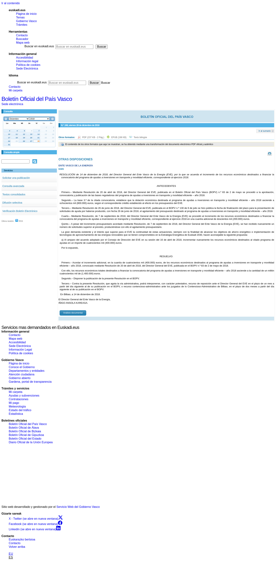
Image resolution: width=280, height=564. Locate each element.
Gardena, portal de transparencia (30, 381)
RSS (19, 221)
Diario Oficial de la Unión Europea (31, 442)
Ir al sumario (265, 131)
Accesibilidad (24, 57)
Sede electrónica (12, 104)
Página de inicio (26, 13)
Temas (20, 17)
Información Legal (20, 349)
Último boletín (7, 221)
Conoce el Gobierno (22, 367)
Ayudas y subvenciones (24, 395)
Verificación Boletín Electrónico (19, 211)
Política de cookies (28, 64)
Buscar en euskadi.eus (39, 46)
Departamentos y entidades (26, 370)
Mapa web (23, 42)
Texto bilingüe (140, 137)
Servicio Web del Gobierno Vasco (78, 506)
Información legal (27, 61)
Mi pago (14, 402)
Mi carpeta (15, 90)
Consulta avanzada (13, 186)
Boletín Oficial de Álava (24, 427)
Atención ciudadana (21, 374)
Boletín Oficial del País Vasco (36, 99)
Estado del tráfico (20, 410)
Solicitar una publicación (16, 177)
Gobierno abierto (19, 378)
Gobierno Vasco (26, 21)
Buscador (22, 38)
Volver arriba (17, 546)
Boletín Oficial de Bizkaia (25, 431)
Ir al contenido (10, 3)
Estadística (16, 413)
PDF (93, 137)
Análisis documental (73, 313)
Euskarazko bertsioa (22, 539)
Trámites (21, 24)
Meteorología (17, 406)
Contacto (22, 35)
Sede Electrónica (27, 68)
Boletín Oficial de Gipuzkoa (26, 434)
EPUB (118, 137)
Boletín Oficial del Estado (25, 438)
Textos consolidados (13, 194)
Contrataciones (18, 399)
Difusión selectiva (12, 202)
